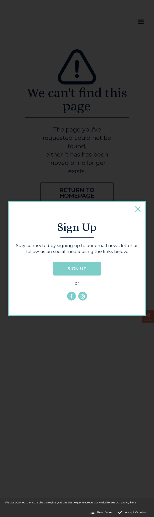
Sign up (77, 268)
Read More (104, 512)
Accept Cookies (135, 512)
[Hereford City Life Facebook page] (71, 296)
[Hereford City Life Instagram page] (82, 296)
